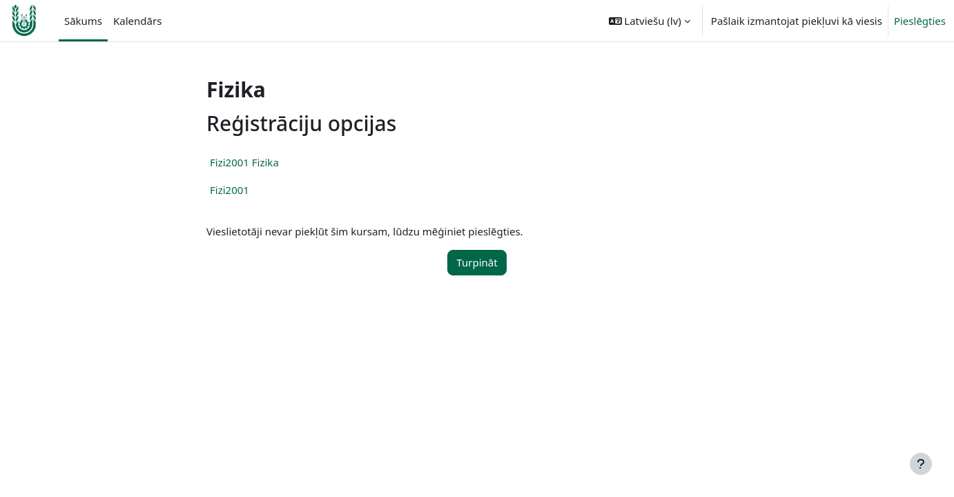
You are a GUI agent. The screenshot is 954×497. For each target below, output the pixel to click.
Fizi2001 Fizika (244, 162)
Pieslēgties (920, 21)
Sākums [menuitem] (83, 21)
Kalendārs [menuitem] (137, 21)
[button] (649, 20)
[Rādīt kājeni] (921, 464)
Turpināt (476, 262)
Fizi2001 (229, 190)
